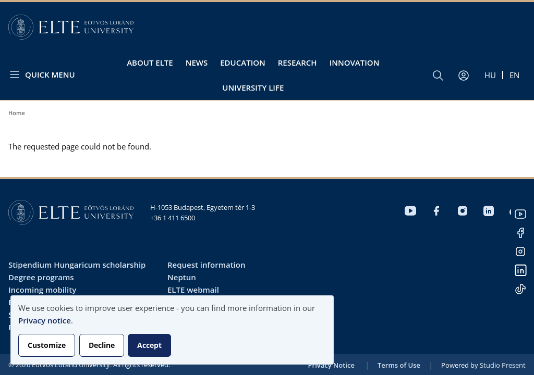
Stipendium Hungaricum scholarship (76, 264)
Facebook (520, 232)
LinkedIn (520, 270)
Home (16, 113)
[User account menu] (463, 75)
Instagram (520, 251)
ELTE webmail (193, 289)
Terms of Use (399, 365)
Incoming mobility (42, 289)
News (197, 62)
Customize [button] (47, 345)
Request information (206, 264)
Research (297, 62)
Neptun (181, 277)
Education (242, 62)
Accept (149, 345)
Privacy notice (44, 320)
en (514, 75)
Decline (102, 345)
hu (490, 75)
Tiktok (520, 289)
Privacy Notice (331, 365)
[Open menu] (45, 74)
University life (253, 87)
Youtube (520, 214)
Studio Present (503, 365)
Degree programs (41, 277)
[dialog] (172, 330)
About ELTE (150, 62)
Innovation (355, 62)
